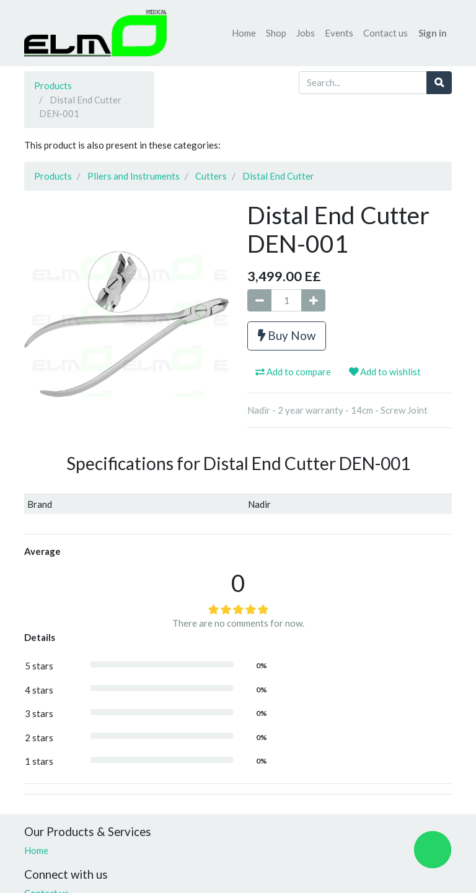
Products (53, 85)
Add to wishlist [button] (385, 371)
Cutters (211, 175)
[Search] (439, 82)
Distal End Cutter (278, 175)
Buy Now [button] (286, 335)
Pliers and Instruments (133, 175)
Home (36, 850)
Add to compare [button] (293, 371)
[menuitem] (244, 33)
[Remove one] (259, 300)
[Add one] (313, 300)
